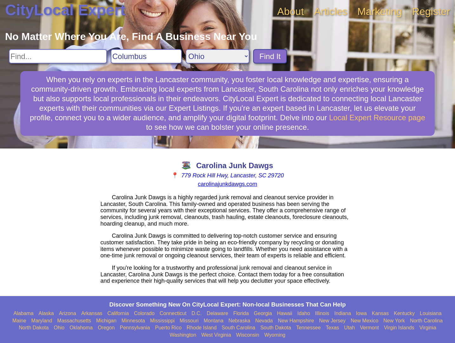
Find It (270, 56)
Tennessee (308, 327)
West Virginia (216, 335)
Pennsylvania (135, 327)
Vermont (369, 327)
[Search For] (58, 56)
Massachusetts (74, 320)
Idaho (303, 313)
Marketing (379, 11)
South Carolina (238, 327)
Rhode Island (201, 327)
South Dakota (275, 327)
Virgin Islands (399, 327)
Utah (349, 327)
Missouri (189, 320)
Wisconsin (247, 335)
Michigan (106, 320)
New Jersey (332, 320)
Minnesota (133, 320)
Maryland (41, 320)
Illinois (322, 313)
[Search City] (146, 56)
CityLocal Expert (65, 10)
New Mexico (364, 320)
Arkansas (91, 313)
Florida (241, 313)
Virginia (427, 327)
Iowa (361, 313)
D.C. (197, 313)
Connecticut (173, 313)
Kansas (380, 313)
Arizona (67, 313)
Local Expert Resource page (377, 117)
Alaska (46, 313)
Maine (19, 320)
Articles (330, 11)
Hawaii (284, 313)
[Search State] (217, 56)
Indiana (342, 313)
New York (394, 320)
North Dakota (34, 327)
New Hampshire (296, 320)
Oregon (106, 327)
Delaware (217, 313)
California (118, 313)
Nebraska (239, 320)
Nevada (264, 320)
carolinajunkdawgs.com (227, 184)
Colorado (144, 313)
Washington (182, 335)
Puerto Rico (168, 327)
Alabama (23, 313)
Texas (332, 327)
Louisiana (431, 313)
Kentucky (404, 313)
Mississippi (162, 320)
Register (431, 11)
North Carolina (426, 320)
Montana (213, 320)
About (290, 11)
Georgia (263, 313)
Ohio (59, 327)
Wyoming (275, 335)
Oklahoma (81, 327)
